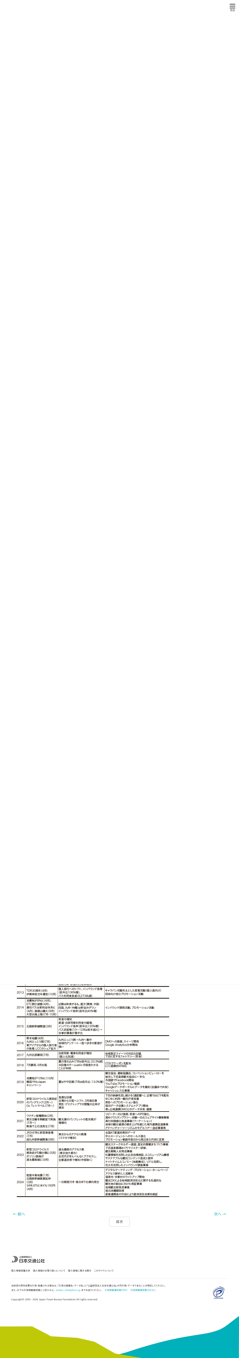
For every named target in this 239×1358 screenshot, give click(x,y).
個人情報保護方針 (20, 1270)
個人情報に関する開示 (79, 1270)
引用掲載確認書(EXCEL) (143, 1290)
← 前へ (19, 1214)
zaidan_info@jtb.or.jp (68, 1290)
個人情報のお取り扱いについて (49, 1270)
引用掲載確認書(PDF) (116, 1290)
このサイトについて (104, 1270)
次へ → (220, 1214)
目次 (119, 1221)
